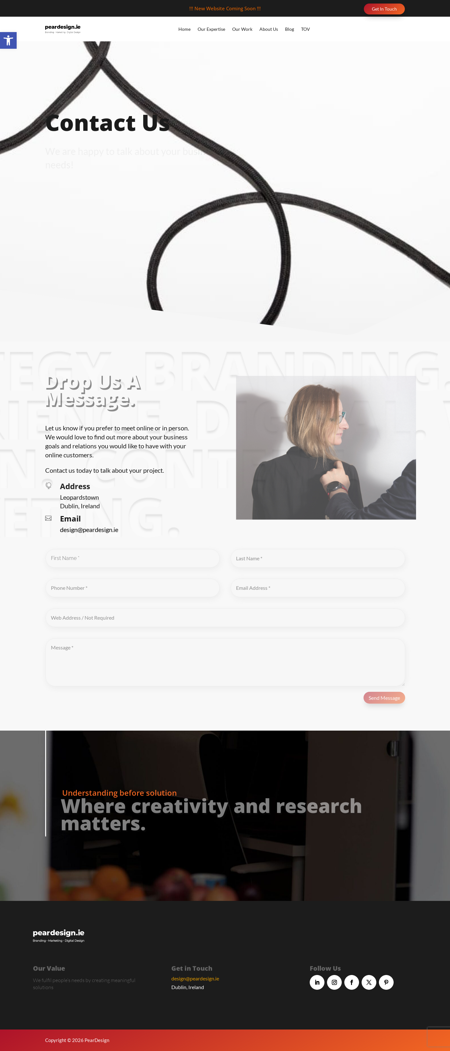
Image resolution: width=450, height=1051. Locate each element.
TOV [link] (305, 29)
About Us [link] (268, 29)
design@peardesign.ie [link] (195, 978)
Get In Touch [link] (384, 9)
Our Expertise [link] (211, 29)
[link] (8, 40)
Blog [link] (289, 29)
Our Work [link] (242, 29)
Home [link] (184, 29)
